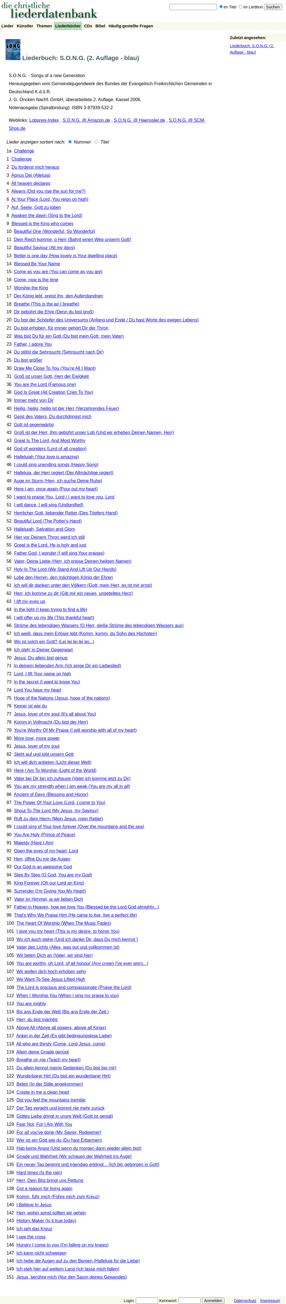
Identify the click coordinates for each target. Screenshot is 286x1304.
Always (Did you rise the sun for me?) (48, 191)
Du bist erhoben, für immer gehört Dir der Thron (61, 328)
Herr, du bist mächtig (37, 1019)
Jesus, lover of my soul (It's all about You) (55, 714)
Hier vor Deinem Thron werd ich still (49, 537)
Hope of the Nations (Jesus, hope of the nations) (62, 698)
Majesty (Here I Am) (33, 842)
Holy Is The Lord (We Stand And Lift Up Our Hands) (65, 569)
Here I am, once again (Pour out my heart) (56, 489)
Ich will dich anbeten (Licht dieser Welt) (52, 762)
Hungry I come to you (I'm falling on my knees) (62, 1245)
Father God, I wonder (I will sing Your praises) (59, 553)
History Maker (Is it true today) (46, 1220)
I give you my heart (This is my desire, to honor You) (68, 931)
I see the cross (31, 1236)
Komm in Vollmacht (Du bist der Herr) (51, 722)
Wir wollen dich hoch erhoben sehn (51, 971)
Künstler (25, 26)
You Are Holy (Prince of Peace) (44, 834)
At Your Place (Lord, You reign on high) (49, 199)
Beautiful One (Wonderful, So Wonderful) (54, 231)
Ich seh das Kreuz (34, 1228)
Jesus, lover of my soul (36, 746)
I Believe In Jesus (33, 1204)
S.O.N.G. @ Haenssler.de (139, 120)
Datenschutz (245, 1300)
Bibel (100, 26)
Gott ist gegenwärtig (34, 424)
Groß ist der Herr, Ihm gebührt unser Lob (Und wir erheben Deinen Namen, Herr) (94, 432)
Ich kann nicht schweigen (41, 1253)
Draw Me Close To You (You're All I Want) (55, 368)
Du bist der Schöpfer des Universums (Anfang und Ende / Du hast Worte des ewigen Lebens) (106, 320)
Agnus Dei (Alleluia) (31, 175)
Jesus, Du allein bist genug (40, 657)
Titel (102, 142)
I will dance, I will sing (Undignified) (48, 504)
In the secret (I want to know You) (47, 682)
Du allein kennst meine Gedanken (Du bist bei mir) (66, 1067)
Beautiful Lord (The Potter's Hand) (48, 521)
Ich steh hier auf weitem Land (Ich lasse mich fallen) (67, 1269)
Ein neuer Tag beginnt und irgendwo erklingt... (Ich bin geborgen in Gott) (87, 1164)
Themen (44, 26)
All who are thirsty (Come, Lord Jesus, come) (60, 1043)
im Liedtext (251, 7)
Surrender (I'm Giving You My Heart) (50, 891)
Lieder (7, 26)
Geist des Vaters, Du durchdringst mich (52, 416)
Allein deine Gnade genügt (42, 1052)
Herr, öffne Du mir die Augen (42, 859)
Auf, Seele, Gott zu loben (36, 207)
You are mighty (31, 1003)
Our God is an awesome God (43, 866)
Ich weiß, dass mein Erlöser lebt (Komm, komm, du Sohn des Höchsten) (85, 633)
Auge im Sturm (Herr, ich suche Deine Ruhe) (58, 480)
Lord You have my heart (37, 690)
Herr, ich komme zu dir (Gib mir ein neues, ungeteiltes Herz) (73, 593)
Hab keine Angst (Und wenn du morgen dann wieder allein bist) (78, 1148)
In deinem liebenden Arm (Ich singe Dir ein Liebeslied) (67, 665)
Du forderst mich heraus (35, 167)
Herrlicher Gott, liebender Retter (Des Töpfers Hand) (66, 513)
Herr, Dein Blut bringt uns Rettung (49, 1180)
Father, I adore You (33, 344)
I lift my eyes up (29, 601)
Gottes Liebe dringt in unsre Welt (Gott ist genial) (64, 1116)
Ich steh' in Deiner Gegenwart (43, 649)
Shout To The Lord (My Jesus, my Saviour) (56, 810)
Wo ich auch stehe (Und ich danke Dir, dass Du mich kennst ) (77, 939)
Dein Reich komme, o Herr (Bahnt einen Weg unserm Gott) (72, 239)
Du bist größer (28, 360)
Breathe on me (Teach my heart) (48, 1059)
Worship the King (31, 287)
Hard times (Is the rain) (39, 1172)
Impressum (270, 1300)
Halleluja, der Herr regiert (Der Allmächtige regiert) (63, 472)
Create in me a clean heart (42, 1092)
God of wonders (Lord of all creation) (50, 448)
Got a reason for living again (44, 1188)
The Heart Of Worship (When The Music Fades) (63, 923)
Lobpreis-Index (44, 120)
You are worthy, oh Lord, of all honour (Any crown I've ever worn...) (82, 963)
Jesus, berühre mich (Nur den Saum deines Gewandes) (71, 1277)
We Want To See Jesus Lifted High (50, 979)
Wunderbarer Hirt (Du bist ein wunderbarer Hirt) (63, 1076)
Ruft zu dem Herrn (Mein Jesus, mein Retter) (58, 818)
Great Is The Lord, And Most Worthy (49, 440)
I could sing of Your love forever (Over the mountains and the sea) (79, 826)
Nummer (79, 142)
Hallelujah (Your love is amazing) (46, 456)
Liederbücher (68, 26)
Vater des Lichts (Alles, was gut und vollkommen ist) (68, 947)
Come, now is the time (36, 279)
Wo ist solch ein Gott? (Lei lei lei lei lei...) (54, 641)
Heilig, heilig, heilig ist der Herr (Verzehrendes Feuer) (66, 408)
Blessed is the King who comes (42, 223)
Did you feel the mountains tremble (50, 1100)
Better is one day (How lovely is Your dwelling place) (65, 255)
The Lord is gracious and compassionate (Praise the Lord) (74, 987)
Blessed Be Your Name (37, 263)
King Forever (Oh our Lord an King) (49, 883)
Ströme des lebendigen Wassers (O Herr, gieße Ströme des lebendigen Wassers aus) (98, 625)
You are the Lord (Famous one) (45, 384)
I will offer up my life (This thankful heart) (54, 617)
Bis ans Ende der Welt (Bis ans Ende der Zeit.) (62, 1011)
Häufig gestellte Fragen (131, 26)
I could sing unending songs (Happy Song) (56, 464)
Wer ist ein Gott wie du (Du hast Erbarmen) (59, 1140)
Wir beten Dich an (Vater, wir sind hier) (54, 955)
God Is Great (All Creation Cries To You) (53, 392)
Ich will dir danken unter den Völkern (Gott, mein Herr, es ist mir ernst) (83, 585)
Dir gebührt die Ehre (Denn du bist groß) (54, 311)
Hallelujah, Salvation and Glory (44, 529)
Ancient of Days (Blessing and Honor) (51, 794)
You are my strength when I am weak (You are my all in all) (72, 786)
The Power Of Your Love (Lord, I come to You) (59, 802)
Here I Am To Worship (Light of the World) (55, 770)
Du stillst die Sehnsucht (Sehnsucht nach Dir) (59, 352)
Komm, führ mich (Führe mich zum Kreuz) (57, 1196)
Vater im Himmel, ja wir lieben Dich (48, 899)
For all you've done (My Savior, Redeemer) (58, 1132)
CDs (88, 26)
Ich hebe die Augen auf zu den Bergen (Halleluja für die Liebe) (78, 1260)
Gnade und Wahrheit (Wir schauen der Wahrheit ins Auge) (74, 1156)
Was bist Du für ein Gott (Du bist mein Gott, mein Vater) (69, 336)
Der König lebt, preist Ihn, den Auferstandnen (58, 296)
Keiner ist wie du (30, 706)
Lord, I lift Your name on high (42, 673)
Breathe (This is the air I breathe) (46, 304)
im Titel (228, 7)
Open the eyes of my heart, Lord (46, 850)
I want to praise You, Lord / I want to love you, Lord (64, 497)
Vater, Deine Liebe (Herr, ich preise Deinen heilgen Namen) (72, 561)
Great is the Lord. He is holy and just (50, 545)
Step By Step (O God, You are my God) (53, 874)
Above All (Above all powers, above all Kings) (61, 1027)
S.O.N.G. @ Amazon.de (86, 120)
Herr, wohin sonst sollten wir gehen (51, 1212)
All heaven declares (30, 183)
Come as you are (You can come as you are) (58, 271)
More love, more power (37, 738)
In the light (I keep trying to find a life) (50, 609)
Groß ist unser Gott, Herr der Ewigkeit (51, 376)
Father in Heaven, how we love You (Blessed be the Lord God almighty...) (86, 907)
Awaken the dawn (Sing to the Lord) (46, 215)
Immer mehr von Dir (33, 400)
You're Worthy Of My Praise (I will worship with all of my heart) (75, 730)
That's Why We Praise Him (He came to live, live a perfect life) (75, 915)
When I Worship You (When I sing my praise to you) (67, 995)
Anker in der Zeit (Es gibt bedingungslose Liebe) (64, 1035)
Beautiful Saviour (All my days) (44, 247)
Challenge (24, 151)
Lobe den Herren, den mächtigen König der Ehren (63, 577)
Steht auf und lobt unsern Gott (43, 754)
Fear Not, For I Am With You (44, 1124)
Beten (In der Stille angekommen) (49, 1084)
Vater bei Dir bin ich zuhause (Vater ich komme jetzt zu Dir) (72, 778)
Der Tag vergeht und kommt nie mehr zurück (60, 1108)
